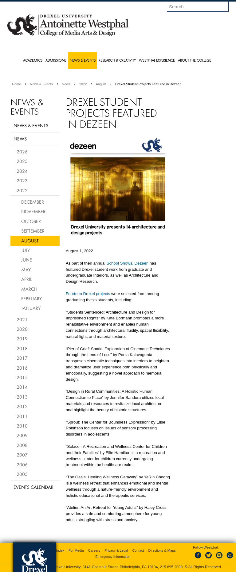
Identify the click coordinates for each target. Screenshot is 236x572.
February (31, 298)
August (101, 84)
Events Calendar (33, 487)
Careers (94, 550)
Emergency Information (112, 556)
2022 (83, 84)
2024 (22, 171)
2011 (22, 416)
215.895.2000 (171, 567)
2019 (22, 338)
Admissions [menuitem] (55, 60)
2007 (22, 455)
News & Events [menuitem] (82, 60)
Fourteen (74, 293)
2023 (22, 180)
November (33, 211)
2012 (22, 406)
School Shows (119, 263)
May (26, 269)
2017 (22, 358)
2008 (22, 445)
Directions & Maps (161, 550)
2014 (22, 387)
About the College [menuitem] (194, 60)
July (25, 250)
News (66, 84)
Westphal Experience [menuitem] (157, 60)
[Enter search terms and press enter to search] (200, 6)
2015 (22, 377)
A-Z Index (56, 550)
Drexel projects (96, 293)
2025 (22, 161)
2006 (22, 464)
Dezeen (141, 263)
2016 (22, 368)
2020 (22, 329)
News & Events (41, 84)
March (29, 289)
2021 (22, 319)
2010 (22, 426)
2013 (22, 397)
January (31, 308)
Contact (138, 550)
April (26, 279)
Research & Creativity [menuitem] (117, 60)
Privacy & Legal (116, 550)
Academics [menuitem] (32, 60)
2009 (22, 435)
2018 (22, 348)
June (26, 260)
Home (16, 84)
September (33, 231)
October (31, 221)
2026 (22, 151)
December (32, 202)
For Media (76, 550)
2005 (22, 474)
